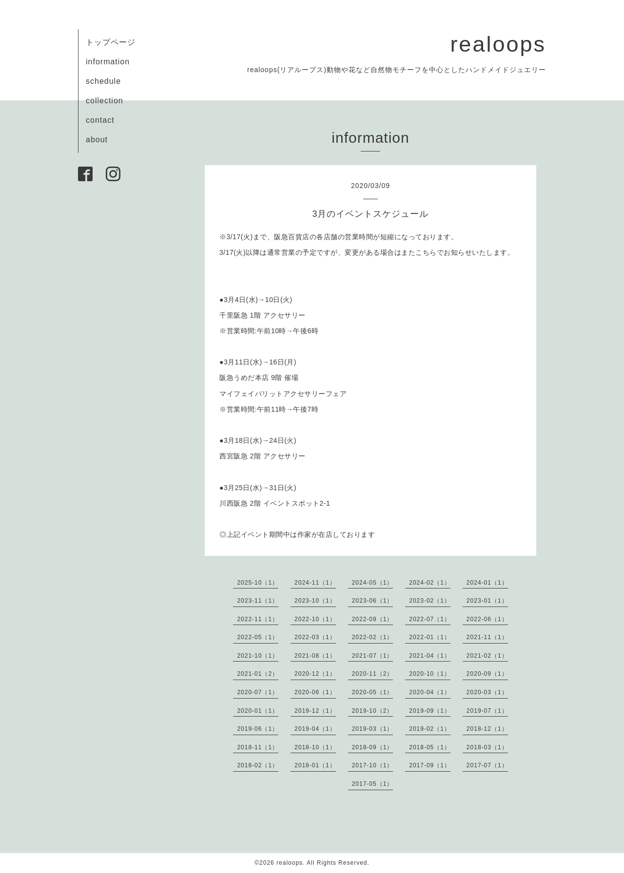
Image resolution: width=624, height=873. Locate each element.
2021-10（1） (257, 655)
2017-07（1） (487, 765)
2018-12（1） (487, 728)
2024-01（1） (487, 582)
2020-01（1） (257, 710)
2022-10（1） (315, 619)
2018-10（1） (315, 747)
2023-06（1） (372, 600)
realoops (498, 44)
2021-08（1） (315, 655)
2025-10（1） (257, 582)
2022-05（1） (257, 637)
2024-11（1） (315, 582)
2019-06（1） (257, 728)
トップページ (111, 42)
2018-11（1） (257, 747)
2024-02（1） (429, 582)
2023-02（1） (429, 600)
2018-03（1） (487, 747)
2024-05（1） (372, 582)
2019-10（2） (372, 710)
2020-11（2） (372, 673)
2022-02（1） (372, 637)
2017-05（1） (372, 783)
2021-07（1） (372, 655)
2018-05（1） (429, 747)
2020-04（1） (429, 692)
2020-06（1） (315, 692)
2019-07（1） (487, 710)
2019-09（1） (429, 710)
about (97, 139)
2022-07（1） (429, 619)
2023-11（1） (257, 600)
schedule (103, 81)
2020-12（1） (315, 673)
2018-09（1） (372, 747)
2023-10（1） (315, 600)
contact (100, 120)
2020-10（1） (429, 673)
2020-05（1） (372, 692)
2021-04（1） (429, 655)
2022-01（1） (429, 637)
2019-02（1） (429, 728)
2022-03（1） (315, 637)
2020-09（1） (487, 673)
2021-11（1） (487, 637)
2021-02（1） (487, 655)
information (108, 61)
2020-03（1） (487, 692)
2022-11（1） (257, 619)
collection (104, 100)
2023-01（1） (487, 600)
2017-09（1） (429, 765)
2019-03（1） (372, 728)
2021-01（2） (257, 673)
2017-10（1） (372, 765)
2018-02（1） (257, 765)
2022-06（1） (487, 619)
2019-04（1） (315, 728)
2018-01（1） (315, 765)
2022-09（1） (372, 619)
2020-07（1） (257, 692)
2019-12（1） (315, 710)
